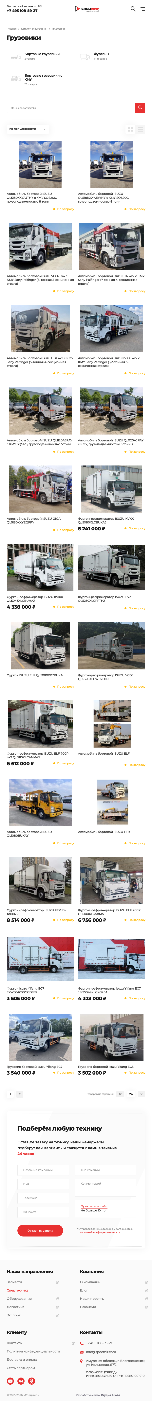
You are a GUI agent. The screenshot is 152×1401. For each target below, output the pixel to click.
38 (141, 1094)
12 (120, 1094)
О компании (112, 1282)
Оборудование (31, 1299)
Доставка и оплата (22, 1360)
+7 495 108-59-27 (99, 1343)
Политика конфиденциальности (33, 1351)
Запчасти (31, 1282)
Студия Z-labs (110, 1395)
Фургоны (101, 54)
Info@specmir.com (101, 1352)
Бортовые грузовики (42, 54)
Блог (112, 1290)
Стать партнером (21, 1368)
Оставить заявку (40, 1230)
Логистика (31, 1307)
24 (131, 1094)
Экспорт (31, 1315)
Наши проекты (112, 1299)
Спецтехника (17, 1290)
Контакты (39, 1343)
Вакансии (112, 1307)
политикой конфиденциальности (99, 1232)
